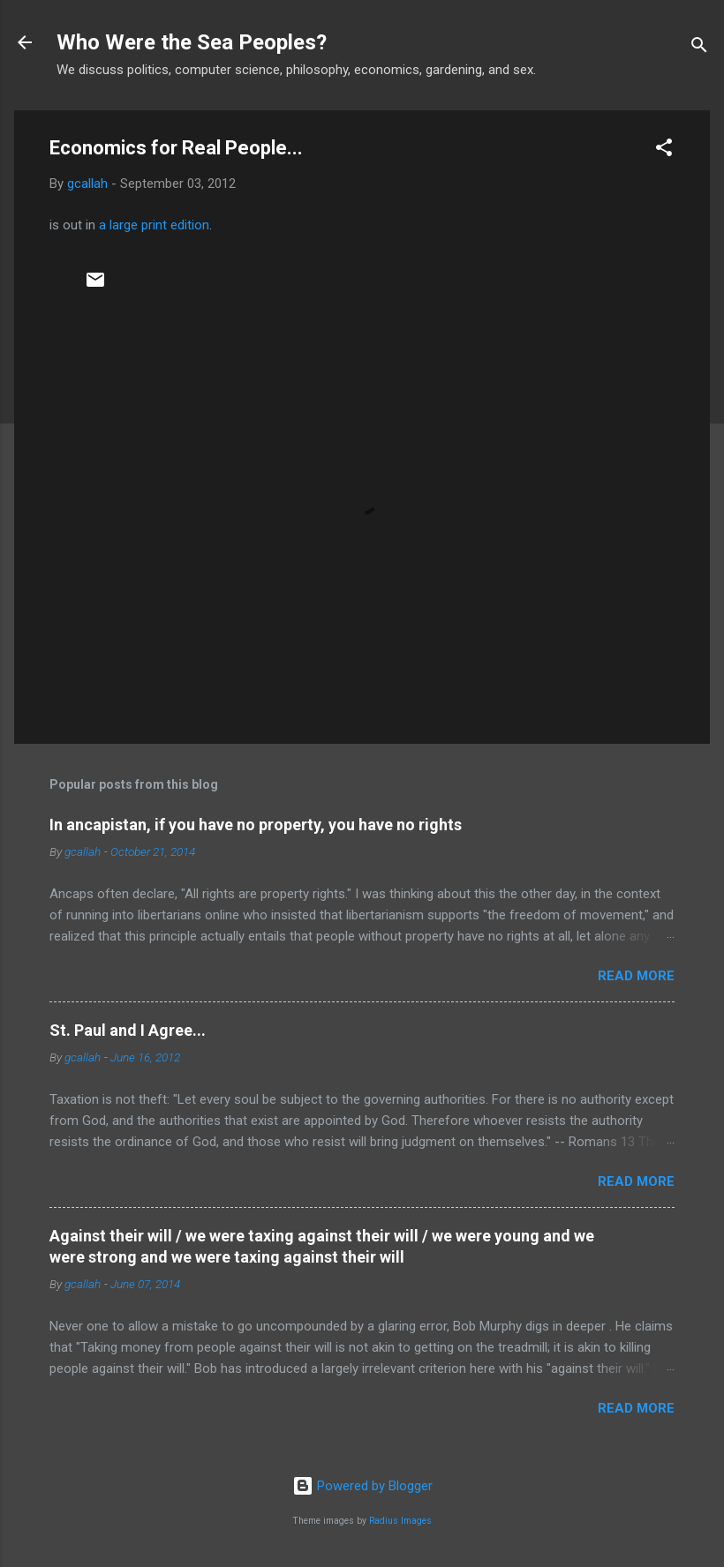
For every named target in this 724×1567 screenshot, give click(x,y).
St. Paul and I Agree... (127, 1030)
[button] (664, 150)
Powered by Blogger (362, 1486)
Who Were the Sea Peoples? (192, 42)
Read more (636, 976)
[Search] (699, 48)
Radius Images (400, 1520)
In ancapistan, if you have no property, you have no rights (255, 824)
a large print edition (154, 225)
